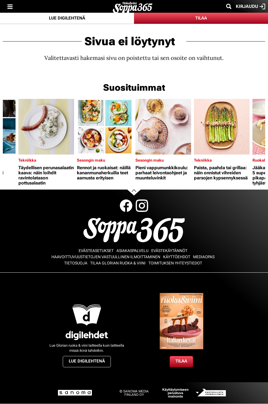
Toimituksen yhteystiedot (175, 263)
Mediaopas (204, 257)
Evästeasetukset (96, 250)
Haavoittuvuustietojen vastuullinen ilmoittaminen (105, 257)
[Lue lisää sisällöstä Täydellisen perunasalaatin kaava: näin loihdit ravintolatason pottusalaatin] (46, 127)
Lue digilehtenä (67, 18)
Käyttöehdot (176, 257)
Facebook (126, 205)
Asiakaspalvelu (132, 250)
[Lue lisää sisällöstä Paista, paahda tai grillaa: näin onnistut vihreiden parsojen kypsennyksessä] (222, 127)
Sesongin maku (91, 160)
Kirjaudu (250, 6)
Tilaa (201, 18)
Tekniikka (27, 160)
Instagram (142, 205)
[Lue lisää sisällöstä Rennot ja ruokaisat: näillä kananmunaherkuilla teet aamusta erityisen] (105, 127)
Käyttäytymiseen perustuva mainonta (175, 393)
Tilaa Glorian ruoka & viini (118, 263)
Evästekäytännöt (169, 250)
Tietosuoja (75, 263)
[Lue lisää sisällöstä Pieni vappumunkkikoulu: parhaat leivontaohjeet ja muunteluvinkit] (163, 127)
